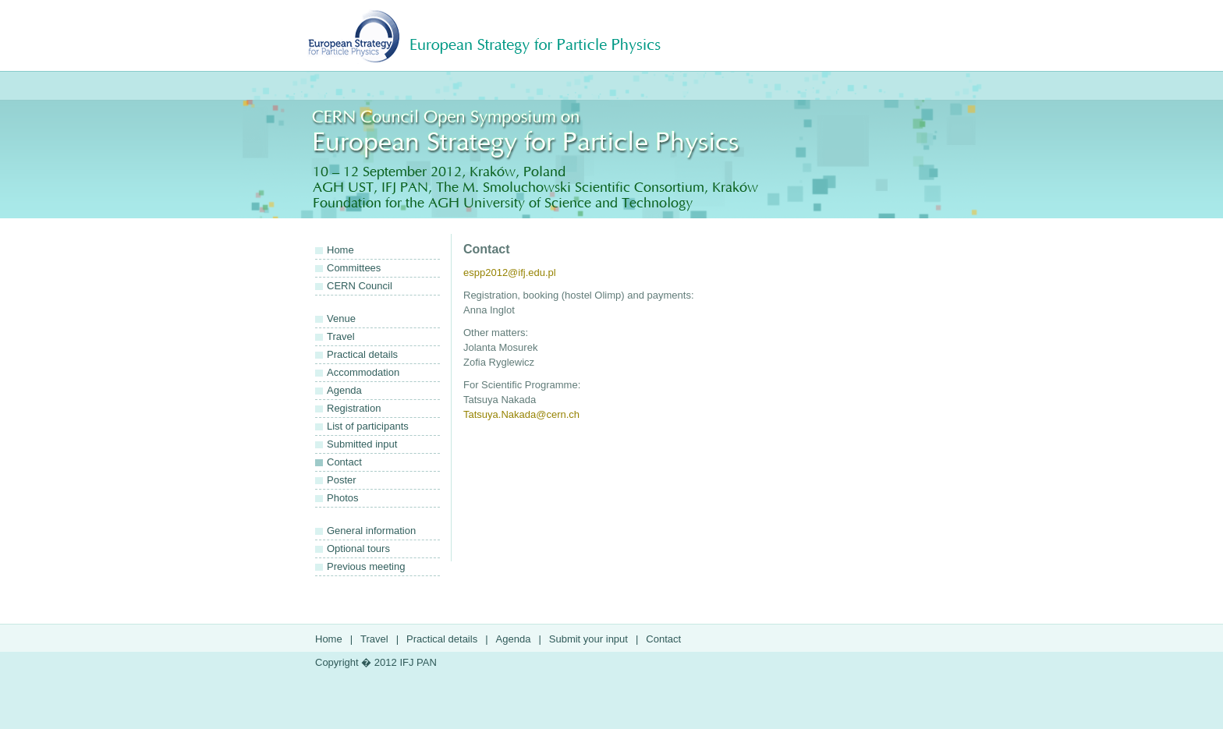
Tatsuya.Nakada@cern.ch (521, 414)
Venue (341, 318)
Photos (342, 498)
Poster (341, 480)
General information (371, 530)
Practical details (362, 354)
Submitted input (362, 444)
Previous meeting (366, 566)
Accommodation (363, 372)
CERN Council (359, 286)
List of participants (368, 426)
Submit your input (588, 639)
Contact (344, 462)
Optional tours (358, 548)
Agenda (344, 390)
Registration (354, 408)
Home (340, 250)
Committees (354, 268)
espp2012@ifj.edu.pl (509, 272)
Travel (341, 336)
